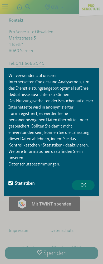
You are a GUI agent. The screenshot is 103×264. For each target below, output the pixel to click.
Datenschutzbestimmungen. (34, 164)
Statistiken (21, 183)
